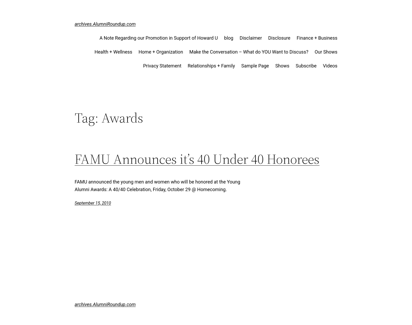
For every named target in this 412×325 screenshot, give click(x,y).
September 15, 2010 (93, 203)
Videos (330, 66)
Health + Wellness (113, 52)
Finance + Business (317, 38)
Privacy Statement (162, 66)
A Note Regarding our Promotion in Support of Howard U (159, 38)
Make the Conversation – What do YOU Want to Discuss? (248, 52)
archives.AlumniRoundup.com (105, 24)
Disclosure (279, 38)
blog (228, 38)
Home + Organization (160, 52)
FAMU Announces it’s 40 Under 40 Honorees (197, 159)
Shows (282, 66)
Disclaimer (251, 38)
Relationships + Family (211, 66)
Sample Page (255, 66)
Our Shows (326, 52)
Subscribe (306, 66)
